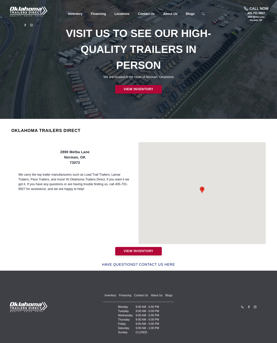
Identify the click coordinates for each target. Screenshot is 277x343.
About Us (157, 295)
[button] (75, 14)
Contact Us (141, 295)
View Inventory (138, 89)
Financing (125, 295)
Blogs (168, 295)
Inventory (110, 295)
